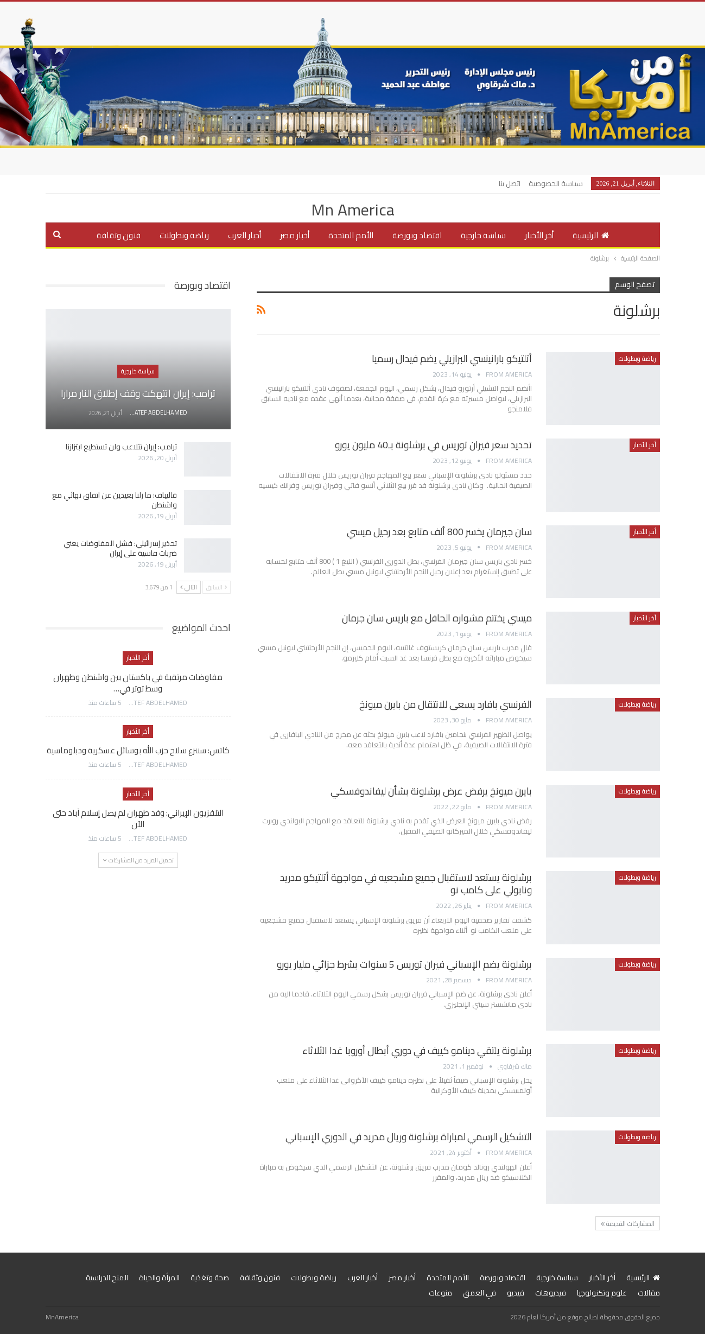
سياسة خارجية (483, 235)
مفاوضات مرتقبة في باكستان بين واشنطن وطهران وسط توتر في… (138, 682)
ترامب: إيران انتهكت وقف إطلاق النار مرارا (138, 393)
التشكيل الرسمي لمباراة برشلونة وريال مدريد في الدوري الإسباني (408, 1137)
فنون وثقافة (119, 235)
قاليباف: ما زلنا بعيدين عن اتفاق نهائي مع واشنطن (114, 500)
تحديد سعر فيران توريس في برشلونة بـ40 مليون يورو (433, 445)
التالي (188, 587)
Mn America (353, 209)
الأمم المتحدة (350, 235)
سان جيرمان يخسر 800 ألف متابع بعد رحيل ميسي (439, 532)
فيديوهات (550, 1293)
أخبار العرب (244, 235)
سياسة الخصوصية (556, 183)
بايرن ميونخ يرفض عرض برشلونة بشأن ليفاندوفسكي (431, 791)
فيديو (515, 1293)
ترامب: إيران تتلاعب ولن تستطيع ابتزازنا (121, 447)
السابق (216, 587)
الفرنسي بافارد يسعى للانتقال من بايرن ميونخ (445, 704)
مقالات (649, 1293)
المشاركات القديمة (628, 1223)
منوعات (440, 1293)
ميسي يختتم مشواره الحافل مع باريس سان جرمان (437, 618)
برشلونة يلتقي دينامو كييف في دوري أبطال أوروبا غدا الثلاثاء (417, 1050)
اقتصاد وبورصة (417, 235)
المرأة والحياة (159, 1278)
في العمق (479, 1293)
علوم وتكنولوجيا (602, 1293)
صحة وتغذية (209, 1278)
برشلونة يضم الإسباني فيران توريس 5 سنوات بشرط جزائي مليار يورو (404, 964)
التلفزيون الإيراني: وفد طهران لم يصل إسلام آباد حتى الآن (138, 818)
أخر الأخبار (539, 235)
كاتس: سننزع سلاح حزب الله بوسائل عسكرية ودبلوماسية (138, 750)
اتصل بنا (509, 183)
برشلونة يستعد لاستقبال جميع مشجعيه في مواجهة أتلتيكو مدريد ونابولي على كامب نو (406, 883)
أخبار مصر (294, 235)
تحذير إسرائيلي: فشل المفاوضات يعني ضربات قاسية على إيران (120, 548)
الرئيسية (591, 235)
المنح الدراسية (107, 1278)
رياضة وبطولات (184, 235)
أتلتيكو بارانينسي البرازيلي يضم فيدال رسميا (452, 358)
